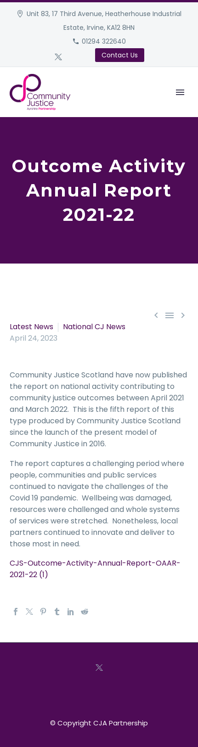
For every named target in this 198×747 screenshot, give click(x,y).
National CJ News (94, 326)
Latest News (31, 326)
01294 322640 (104, 41)
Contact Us (120, 55)
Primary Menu (180, 92)
